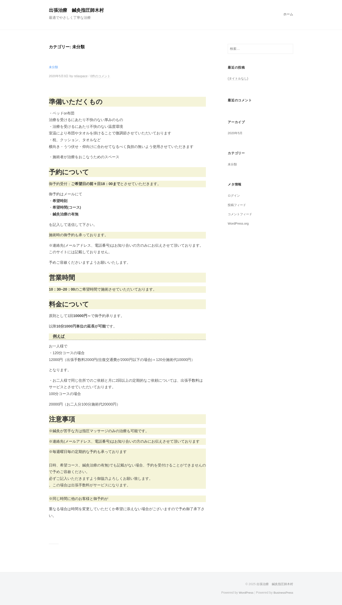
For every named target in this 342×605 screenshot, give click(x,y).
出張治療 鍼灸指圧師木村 (77, 10)
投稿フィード (237, 205)
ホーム (288, 14)
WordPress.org (239, 223)
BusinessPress (282, 592)
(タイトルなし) (239, 78)
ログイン (234, 195)
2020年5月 (236, 133)
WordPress (244, 592)
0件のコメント (103, 76)
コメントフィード (241, 214)
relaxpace (82, 76)
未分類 (54, 67)
